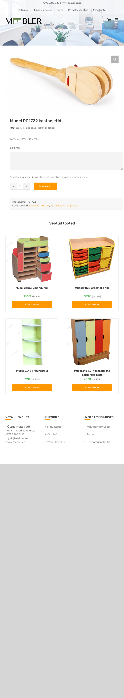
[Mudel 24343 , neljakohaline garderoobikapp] (92, 342)
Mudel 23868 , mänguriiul (32, 288)
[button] (115, 59)
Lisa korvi (45, 186)
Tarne (90, 434)
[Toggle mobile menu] (117, 20)
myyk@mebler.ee (71, 2)
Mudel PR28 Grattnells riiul (92, 288)
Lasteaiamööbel (39, 205)
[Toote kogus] (20, 186)
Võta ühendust (56, 442)
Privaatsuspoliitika (98, 442)
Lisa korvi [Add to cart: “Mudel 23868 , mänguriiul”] (32, 304)
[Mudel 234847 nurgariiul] (32, 342)
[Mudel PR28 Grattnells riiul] (92, 259)
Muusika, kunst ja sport (65, 205)
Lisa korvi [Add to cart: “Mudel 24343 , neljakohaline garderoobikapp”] (92, 387)
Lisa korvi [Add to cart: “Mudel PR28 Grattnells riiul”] (92, 304)
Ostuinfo (52, 434)
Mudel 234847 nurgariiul (32, 370)
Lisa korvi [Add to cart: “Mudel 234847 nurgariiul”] (32, 387)
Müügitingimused (98, 426)
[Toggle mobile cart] (109, 20)
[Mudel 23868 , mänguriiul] (32, 259)
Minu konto (54, 426)
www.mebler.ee (15, 442)
